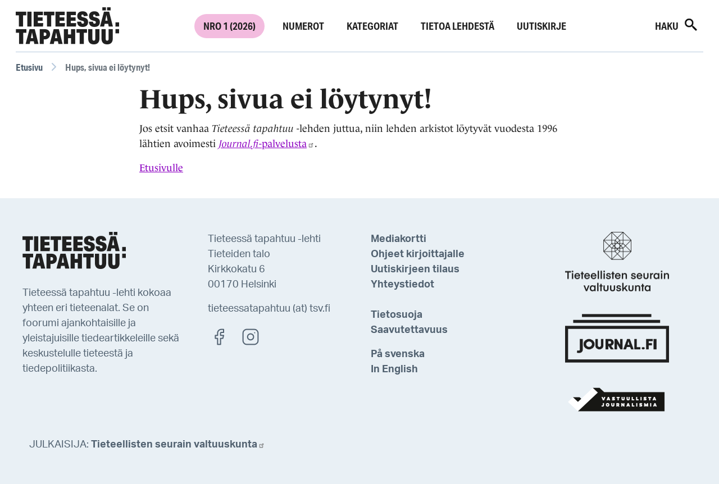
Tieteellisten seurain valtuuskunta (178, 445)
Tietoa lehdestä (457, 26)
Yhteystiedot (402, 285)
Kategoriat (372, 26)
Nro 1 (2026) (229, 26)
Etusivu (29, 67)
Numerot (303, 26)
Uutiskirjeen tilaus (415, 269)
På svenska (398, 354)
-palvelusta (267, 143)
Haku (677, 25)
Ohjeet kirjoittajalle (418, 254)
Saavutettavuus (409, 330)
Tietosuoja (396, 315)
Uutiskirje (541, 26)
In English (394, 369)
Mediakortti (398, 239)
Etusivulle (161, 167)
